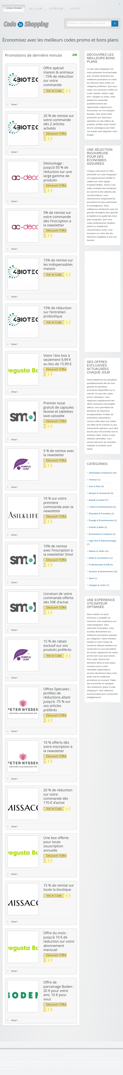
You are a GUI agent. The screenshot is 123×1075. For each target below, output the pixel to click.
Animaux (93, 479)
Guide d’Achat (81, 1055)
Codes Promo (14, 8)
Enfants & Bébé (96, 527)
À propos (68, 1055)
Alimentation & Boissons (100, 473)
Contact (75, 8)
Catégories (56, 8)
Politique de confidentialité (76, 1058)
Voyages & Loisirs (97, 585)
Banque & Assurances (99, 493)
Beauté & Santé (96, 500)
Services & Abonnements (101, 571)
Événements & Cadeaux (100, 534)
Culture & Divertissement (101, 507)
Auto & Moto (95, 486)
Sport (91, 578)
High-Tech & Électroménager (102, 541)
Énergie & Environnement (101, 520)
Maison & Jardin (96, 551)
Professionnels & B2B (99, 564)
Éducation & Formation (100, 513)
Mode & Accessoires (98, 558)
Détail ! (12, 104)
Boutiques (35, 8)
